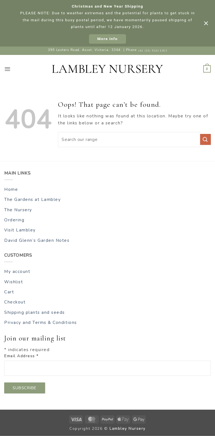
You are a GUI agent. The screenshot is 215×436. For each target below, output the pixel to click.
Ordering (14, 220)
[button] (7, 69)
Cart (9, 292)
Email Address (21, 356)
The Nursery (18, 210)
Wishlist (13, 282)
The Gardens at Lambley (32, 199)
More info (107, 38)
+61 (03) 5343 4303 (152, 50)
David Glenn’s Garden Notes (37, 240)
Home (11, 189)
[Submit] (205, 139)
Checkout (14, 302)
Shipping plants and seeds (34, 312)
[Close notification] (206, 23)
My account (17, 271)
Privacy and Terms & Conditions (40, 322)
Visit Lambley (20, 230)
